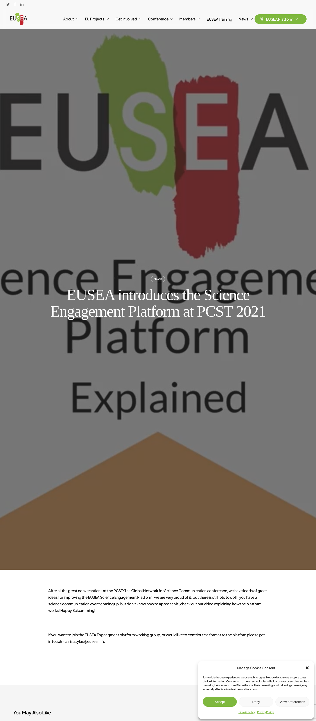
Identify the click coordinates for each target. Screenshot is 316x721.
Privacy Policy (265, 712)
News (158, 278)
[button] (307, 668)
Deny (256, 702)
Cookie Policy (247, 712)
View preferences (292, 702)
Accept (220, 702)
